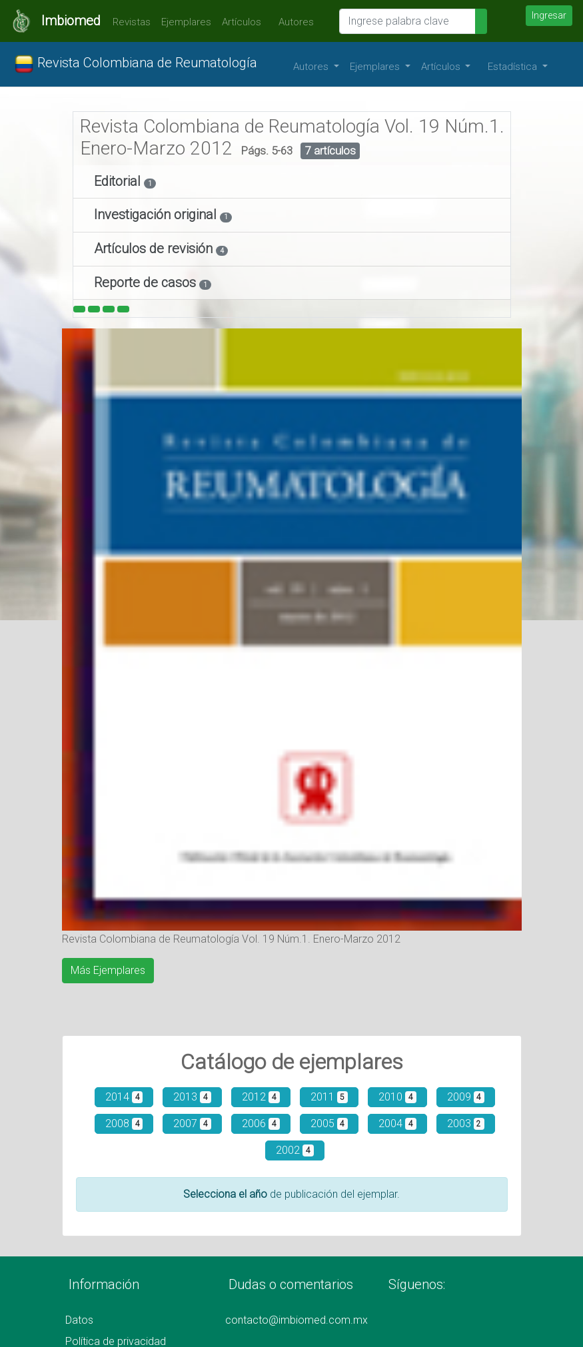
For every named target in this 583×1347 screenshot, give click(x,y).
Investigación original (157, 215)
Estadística (514, 67)
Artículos (241, 22)
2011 (329, 1097)
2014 (124, 1097)
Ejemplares (186, 22)
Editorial (119, 181)
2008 (124, 1123)
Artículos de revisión (155, 248)
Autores (293, 22)
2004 (397, 1123)
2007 (192, 1123)
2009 (466, 1097)
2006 (261, 1123)
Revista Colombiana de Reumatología (135, 64)
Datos (79, 1320)
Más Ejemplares (108, 970)
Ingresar (549, 15)
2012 (261, 1097)
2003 (466, 1123)
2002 (295, 1150)
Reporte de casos (146, 282)
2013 (192, 1097)
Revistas (128, 22)
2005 (329, 1123)
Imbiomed (71, 21)
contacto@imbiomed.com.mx (296, 1320)
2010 (397, 1097)
